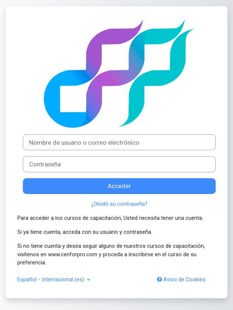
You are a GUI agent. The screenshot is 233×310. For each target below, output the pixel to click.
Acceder (119, 186)
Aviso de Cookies (181, 279)
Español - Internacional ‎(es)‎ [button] (51, 279)
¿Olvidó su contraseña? (119, 204)
